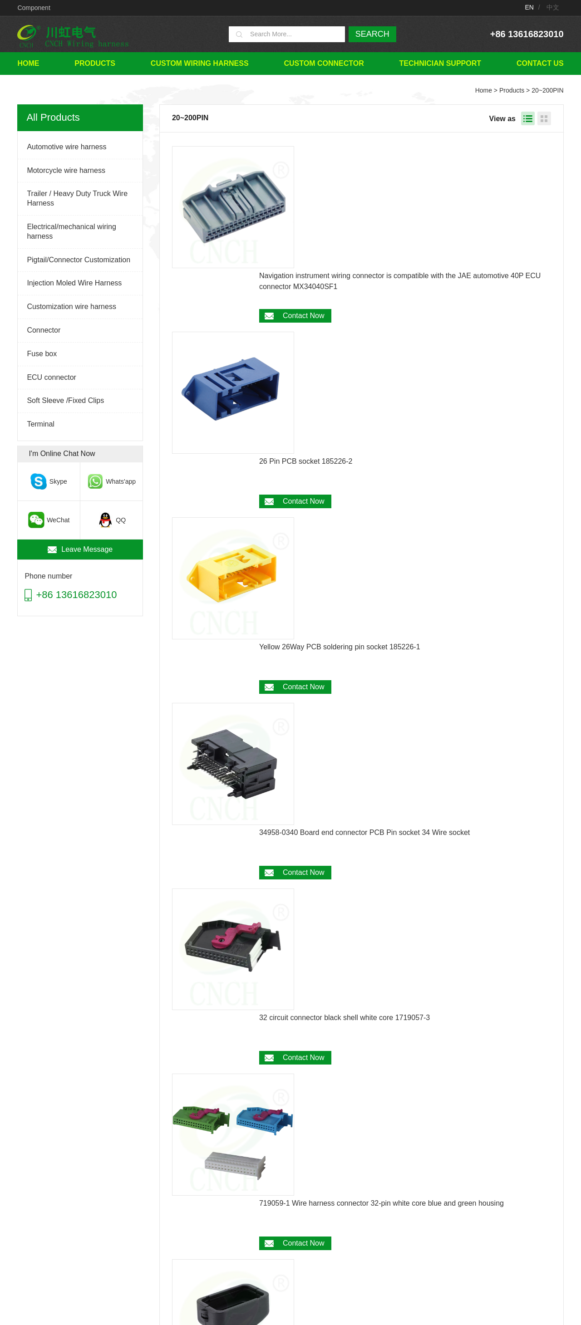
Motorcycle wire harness (66, 170)
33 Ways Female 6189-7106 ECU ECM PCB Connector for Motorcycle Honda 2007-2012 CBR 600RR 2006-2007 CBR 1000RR (402, 1007)
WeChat (57, 520)
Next (412, 1186)
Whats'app (121, 481)
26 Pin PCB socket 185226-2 (305, 238)
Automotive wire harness (66, 147)
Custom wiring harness (200, 63)
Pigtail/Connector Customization (78, 260)
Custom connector (324, 63)
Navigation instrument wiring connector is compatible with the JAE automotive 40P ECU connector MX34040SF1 (400, 159)
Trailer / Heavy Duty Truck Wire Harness (77, 198)
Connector (43, 330)
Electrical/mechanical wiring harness (71, 231)
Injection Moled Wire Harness (74, 283)
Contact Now (304, 193)
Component (33, 7)
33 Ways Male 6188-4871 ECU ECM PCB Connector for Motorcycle (368, 917)
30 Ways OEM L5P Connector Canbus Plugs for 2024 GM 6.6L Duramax (376, 747)
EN (529, 7)
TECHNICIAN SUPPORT (440, 63)
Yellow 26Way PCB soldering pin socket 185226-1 (339, 323)
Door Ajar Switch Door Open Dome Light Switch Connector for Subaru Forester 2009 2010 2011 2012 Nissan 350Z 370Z (404, 1092)
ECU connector (51, 377)
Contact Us (540, 63)
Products (94, 63)
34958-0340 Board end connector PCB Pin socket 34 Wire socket (364, 408)
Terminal (40, 424)
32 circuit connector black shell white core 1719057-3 (344, 493)
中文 (553, 7)
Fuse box (42, 354)
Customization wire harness (71, 306)
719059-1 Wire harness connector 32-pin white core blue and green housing (381, 578)
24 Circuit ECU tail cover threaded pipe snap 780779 (344, 663)
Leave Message (87, 549)
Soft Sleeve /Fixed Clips (65, 400)
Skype (58, 481)
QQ (121, 520)
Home (28, 63)
